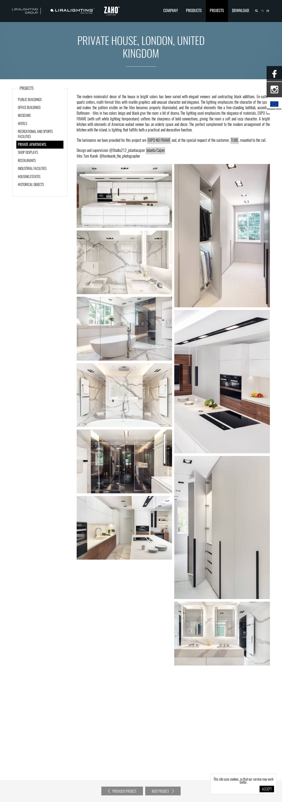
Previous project (122, 791)
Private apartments (32, 145)
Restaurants (27, 161)
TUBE (234, 141)
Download (240, 11)
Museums (24, 116)
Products (194, 11)
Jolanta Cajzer (155, 151)
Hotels (22, 124)
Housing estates (29, 177)
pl (263, 11)
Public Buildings (30, 100)
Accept (267, 789)
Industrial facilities (32, 169)
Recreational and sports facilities (35, 134)
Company (170, 11)
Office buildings (29, 108)
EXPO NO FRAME (159, 141)
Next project (163, 791)
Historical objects (31, 185)
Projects (217, 11)
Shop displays (28, 153)
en (268, 11)
